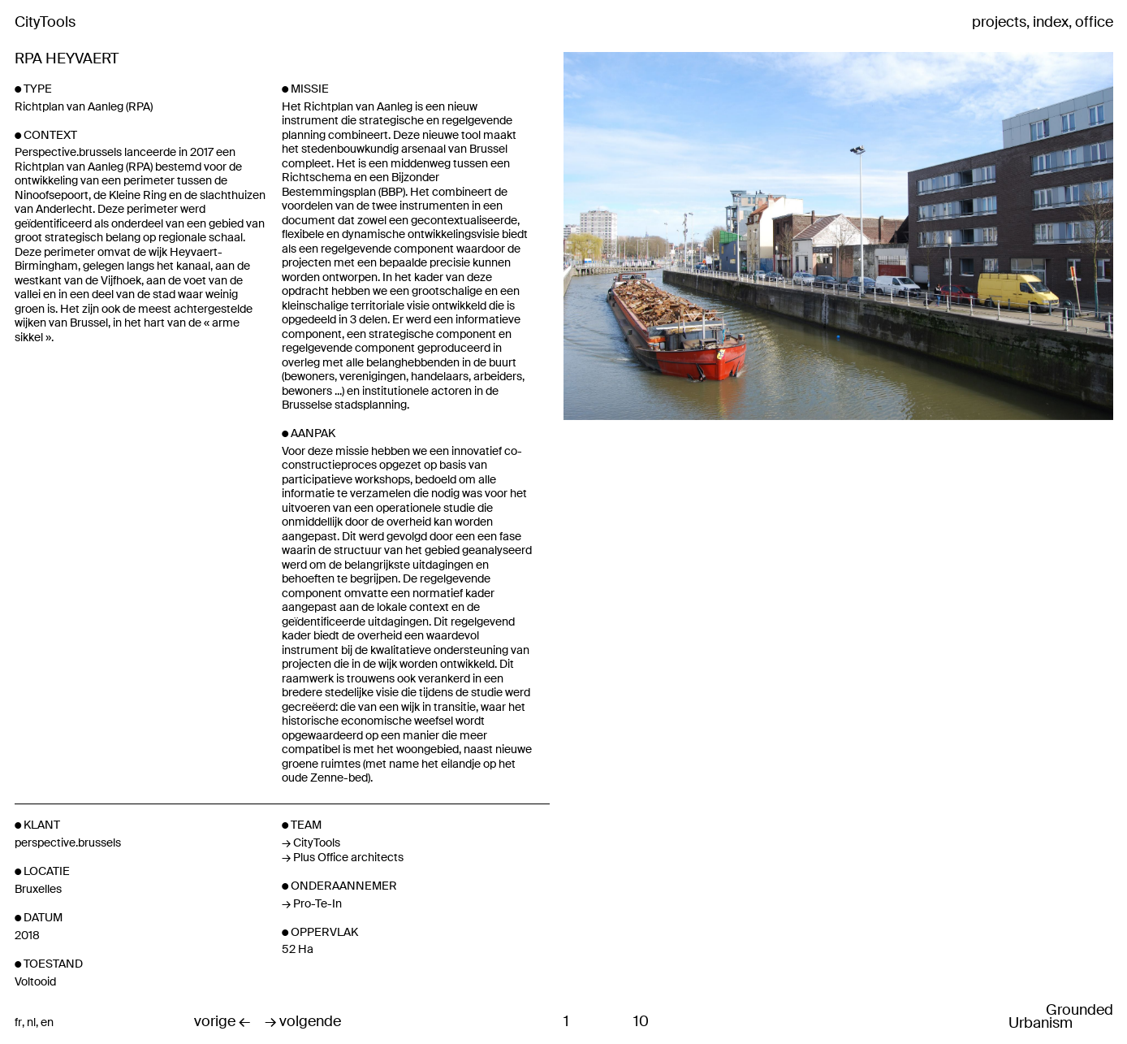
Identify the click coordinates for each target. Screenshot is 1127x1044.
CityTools (45, 22)
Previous (655, 291)
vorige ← (222, 1022)
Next (930, 291)
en (47, 1022)
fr (18, 1022)
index (1051, 23)
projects (999, 23)
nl (31, 1022)
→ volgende (303, 1022)
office (1094, 23)
